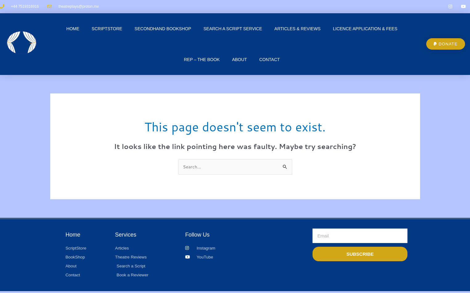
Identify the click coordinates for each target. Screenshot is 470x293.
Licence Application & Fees (365, 29)
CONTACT (269, 60)
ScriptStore (107, 29)
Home (72, 29)
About (239, 60)
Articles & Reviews (297, 29)
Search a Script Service (232, 29)
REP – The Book (202, 60)
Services (125, 236)
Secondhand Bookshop (163, 29)
